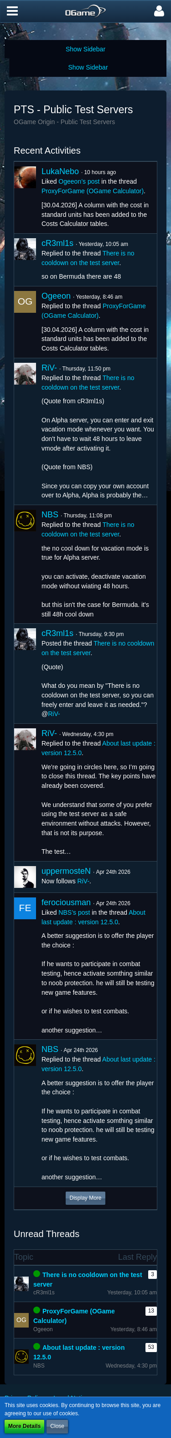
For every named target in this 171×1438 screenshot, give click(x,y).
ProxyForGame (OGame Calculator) (92, 191)
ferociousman (66, 902)
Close (57, 1426)
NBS (49, 514)
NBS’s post (74, 912)
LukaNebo (60, 171)
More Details (24, 1426)
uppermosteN (66, 871)
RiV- (49, 367)
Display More (85, 1198)
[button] (12, 11)
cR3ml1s (57, 243)
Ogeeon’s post (78, 181)
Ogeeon (56, 296)
